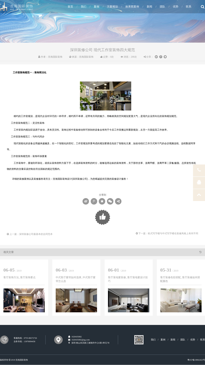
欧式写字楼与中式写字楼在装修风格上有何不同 (173, 233)
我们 (83, 6)
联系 (188, 6)
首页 (70, 6)
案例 (96, 6)
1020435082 (75, 337)
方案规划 (112, 6)
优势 (175, 6)
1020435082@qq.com (79, 340)
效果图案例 (132, 6)
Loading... (102, 217)
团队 (162, 6)
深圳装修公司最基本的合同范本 (36, 234)
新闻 (149, 6)
